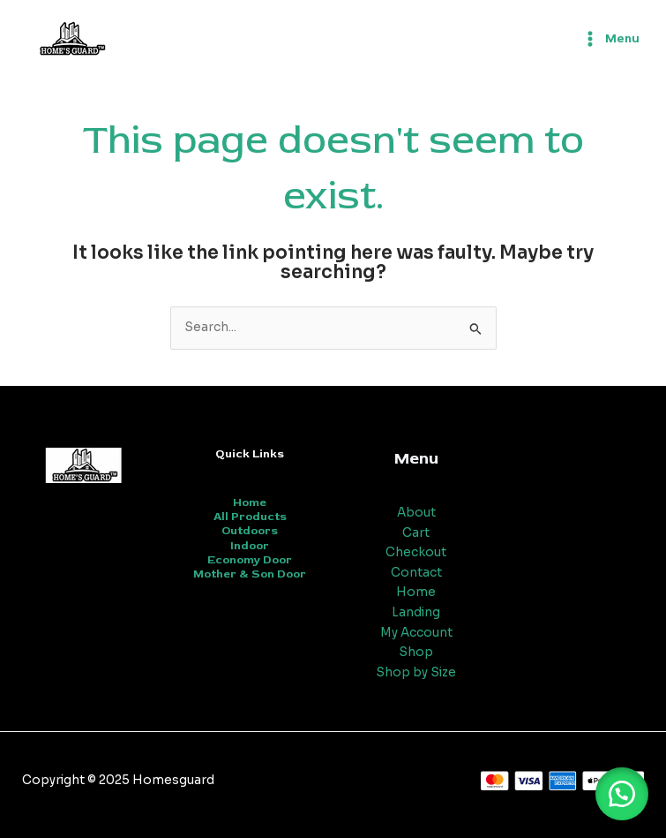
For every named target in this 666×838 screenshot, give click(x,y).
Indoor (249, 546)
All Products (250, 517)
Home (249, 502)
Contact (416, 572)
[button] (621, 793)
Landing (416, 612)
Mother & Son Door (249, 574)
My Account (416, 632)
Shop (416, 652)
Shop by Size (416, 672)
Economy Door (249, 560)
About (416, 512)
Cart (416, 532)
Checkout (415, 552)
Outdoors (249, 531)
